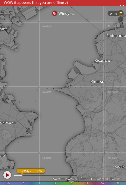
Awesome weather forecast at (86, 179)
